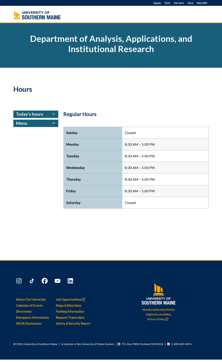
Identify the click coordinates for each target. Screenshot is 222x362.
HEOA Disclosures (29, 323)
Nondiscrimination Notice (158, 309)
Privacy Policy (158, 319)
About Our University (31, 299)
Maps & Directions (69, 305)
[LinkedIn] (70, 281)
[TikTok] (32, 281)
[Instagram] (19, 281)
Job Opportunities (71, 299)
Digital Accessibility (158, 314)
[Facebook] (45, 281)
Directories (24, 311)
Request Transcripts (70, 317)
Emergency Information (32, 317)
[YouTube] (58, 281)
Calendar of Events (29, 305)
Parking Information (70, 311)
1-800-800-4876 (181, 344)
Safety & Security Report (73, 323)
